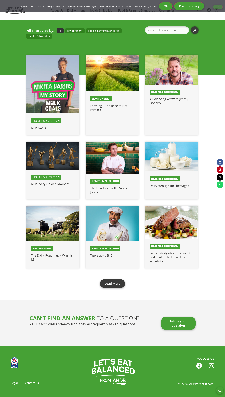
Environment (74, 30)
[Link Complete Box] (52, 95)
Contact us (32, 383)
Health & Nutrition (39, 36)
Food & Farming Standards (103, 30)
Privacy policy (189, 6)
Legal (14, 383)
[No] (218, 7)
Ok (166, 6)
